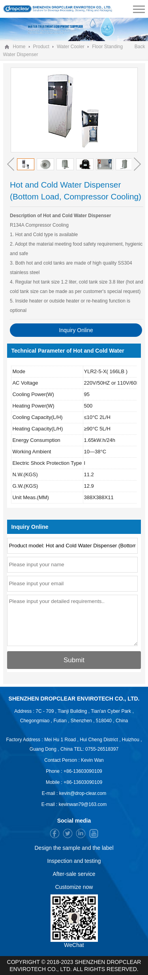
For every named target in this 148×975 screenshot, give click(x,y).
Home (19, 46)
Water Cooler (70, 46)
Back (140, 46)
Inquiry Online (76, 330)
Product (41, 46)
